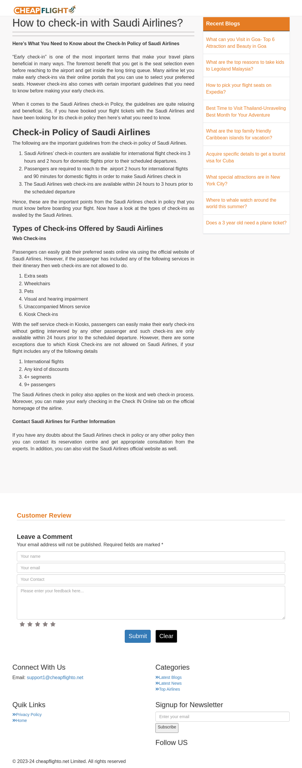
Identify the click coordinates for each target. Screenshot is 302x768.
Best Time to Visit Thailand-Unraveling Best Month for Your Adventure (246, 112)
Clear (166, 636)
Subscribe (167, 727)
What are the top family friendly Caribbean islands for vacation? (239, 134)
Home (120, 10)
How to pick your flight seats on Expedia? (238, 88)
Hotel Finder (275, 10)
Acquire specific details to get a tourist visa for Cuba (245, 157)
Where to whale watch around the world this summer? (241, 203)
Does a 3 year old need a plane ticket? (246, 222)
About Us (146, 10)
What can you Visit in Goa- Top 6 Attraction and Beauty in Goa (240, 43)
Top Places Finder (230, 10)
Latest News (168, 683)
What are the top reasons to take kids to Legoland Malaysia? (245, 65)
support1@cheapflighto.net (55, 677)
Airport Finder (183, 10)
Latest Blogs (168, 677)
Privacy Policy (27, 714)
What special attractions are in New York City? (243, 180)
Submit (138, 636)
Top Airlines (167, 689)
